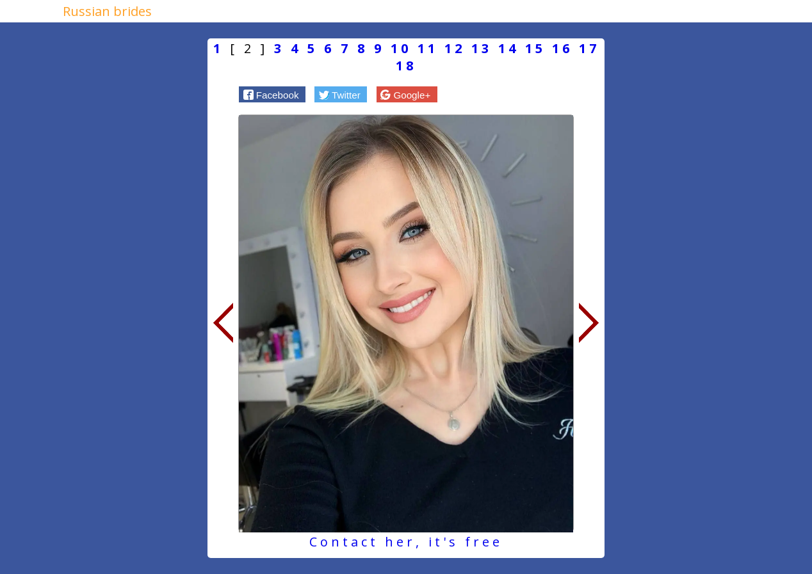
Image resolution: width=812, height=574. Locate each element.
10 (401, 48)
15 (535, 48)
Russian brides (107, 11)
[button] (272, 94)
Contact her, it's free (406, 541)
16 (562, 48)
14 (508, 48)
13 (481, 48)
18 (406, 65)
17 (589, 48)
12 (454, 48)
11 (428, 48)
